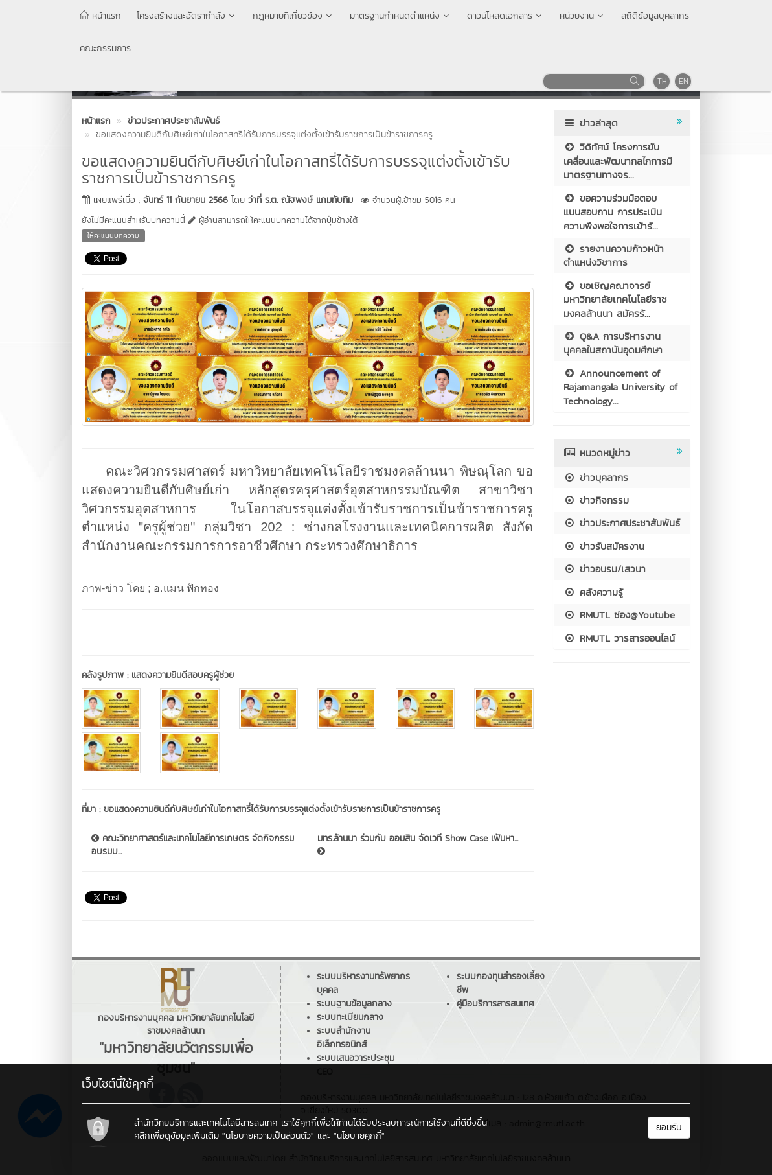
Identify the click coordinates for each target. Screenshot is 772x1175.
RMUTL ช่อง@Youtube (619, 614)
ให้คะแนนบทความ (113, 235)
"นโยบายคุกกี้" (359, 1136)
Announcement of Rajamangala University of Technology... (620, 387)
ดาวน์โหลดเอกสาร (505, 16)
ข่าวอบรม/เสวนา (604, 568)
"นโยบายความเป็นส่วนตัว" (268, 1136)
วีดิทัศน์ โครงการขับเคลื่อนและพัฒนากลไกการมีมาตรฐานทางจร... (617, 160)
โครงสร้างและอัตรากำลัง (187, 16)
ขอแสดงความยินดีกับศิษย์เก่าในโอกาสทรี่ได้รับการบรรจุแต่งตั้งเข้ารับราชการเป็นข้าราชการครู (272, 809)
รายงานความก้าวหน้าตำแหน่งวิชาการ (613, 255)
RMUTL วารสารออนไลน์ (619, 638)
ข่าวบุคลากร (595, 477)
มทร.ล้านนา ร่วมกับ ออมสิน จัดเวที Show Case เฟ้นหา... (417, 843)
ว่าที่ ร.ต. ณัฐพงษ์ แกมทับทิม (300, 200)
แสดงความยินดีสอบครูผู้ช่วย (182, 675)
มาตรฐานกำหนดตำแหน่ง (400, 16)
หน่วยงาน (583, 16)
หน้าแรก (100, 16)
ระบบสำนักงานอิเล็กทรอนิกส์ (343, 1037)
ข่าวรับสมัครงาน (603, 546)
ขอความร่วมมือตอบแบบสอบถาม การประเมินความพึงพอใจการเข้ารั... (612, 212)
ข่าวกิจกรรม (596, 500)
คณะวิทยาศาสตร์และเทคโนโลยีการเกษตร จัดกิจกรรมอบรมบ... (192, 845)
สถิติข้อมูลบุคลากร (655, 16)
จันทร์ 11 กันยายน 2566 (185, 200)
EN (683, 81)
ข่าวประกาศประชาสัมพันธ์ (621, 522)
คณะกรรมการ (105, 48)
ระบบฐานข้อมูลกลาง (354, 1003)
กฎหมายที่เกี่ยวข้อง (293, 16)
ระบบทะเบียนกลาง (350, 1017)
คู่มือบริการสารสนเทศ (495, 1003)
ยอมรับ (669, 1127)
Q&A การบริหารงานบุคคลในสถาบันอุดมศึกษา (613, 343)
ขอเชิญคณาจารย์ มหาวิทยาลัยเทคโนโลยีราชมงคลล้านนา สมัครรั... (615, 299)
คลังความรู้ (593, 592)
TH (662, 81)
